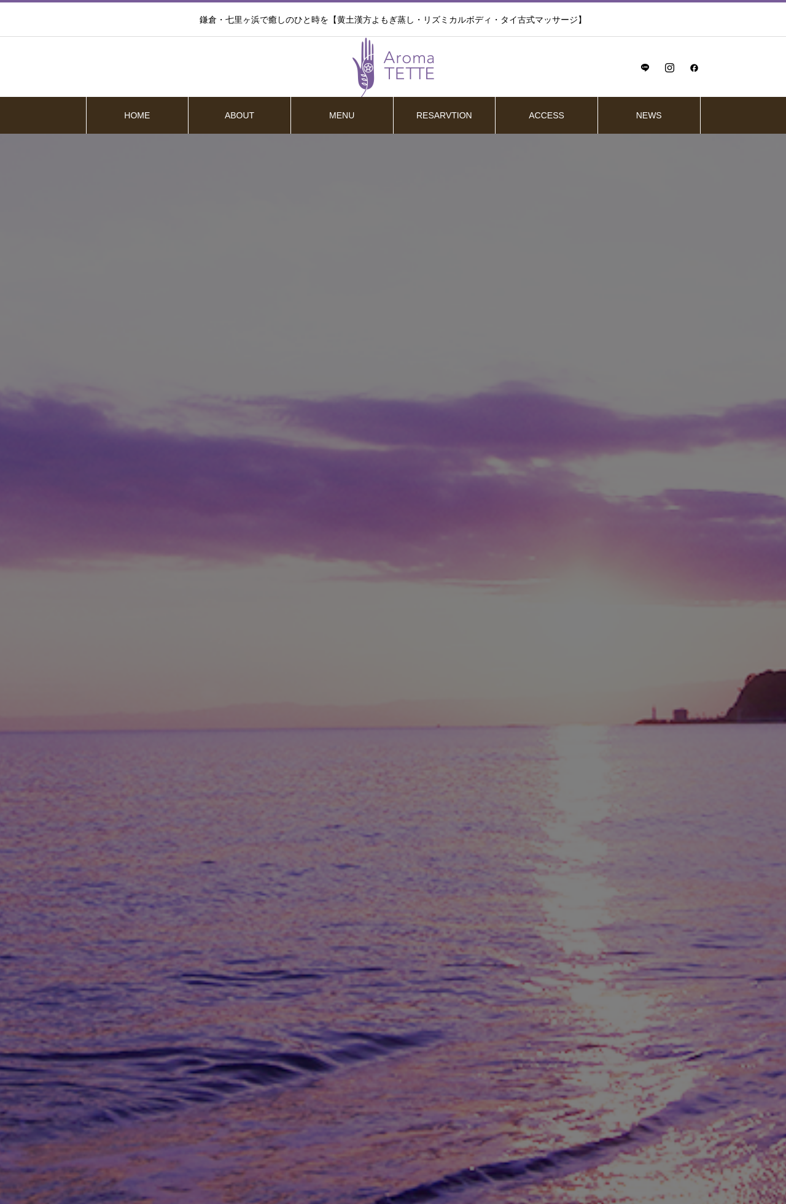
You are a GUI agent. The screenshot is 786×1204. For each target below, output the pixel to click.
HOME (137, 115)
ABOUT (239, 115)
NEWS (649, 115)
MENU (341, 115)
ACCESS (546, 115)
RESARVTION (444, 115)
